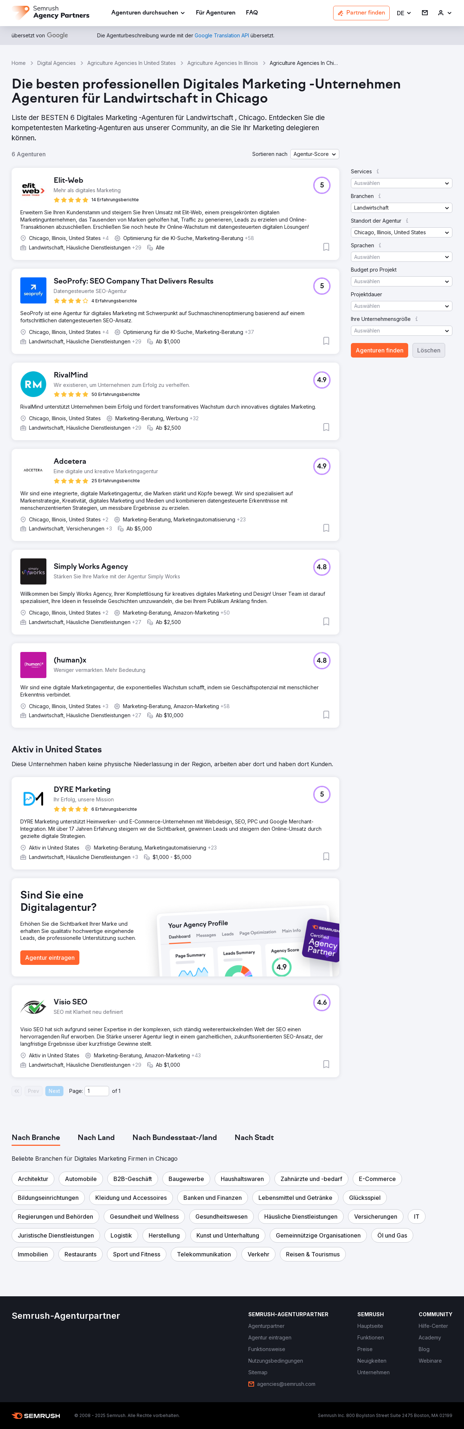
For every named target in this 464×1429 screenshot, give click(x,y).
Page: (76, 1091)
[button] (404, 13)
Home (19, 63)
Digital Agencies (56, 63)
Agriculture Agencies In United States (131, 63)
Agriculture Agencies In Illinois (222, 63)
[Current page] (97, 1091)
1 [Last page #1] (119, 1091)
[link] (216, 13)
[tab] (36, 1138)
